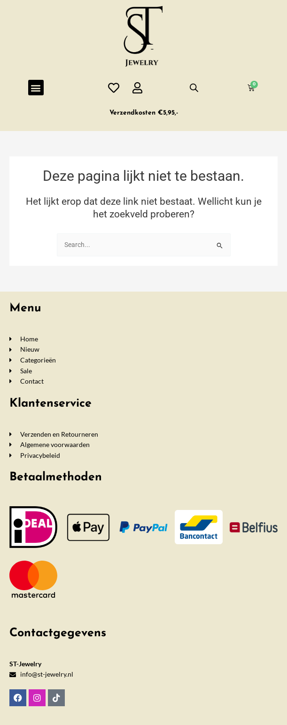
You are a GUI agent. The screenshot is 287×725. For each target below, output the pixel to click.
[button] (36, 87)
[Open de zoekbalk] (194, 88)
